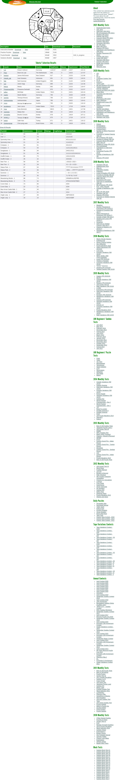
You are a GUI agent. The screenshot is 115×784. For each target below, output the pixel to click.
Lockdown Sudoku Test (103, 78)
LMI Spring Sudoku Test (104, 703)
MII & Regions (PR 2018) (104, 185)
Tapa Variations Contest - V (105, 574)
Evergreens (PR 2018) (103, 180)
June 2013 (99, 333)
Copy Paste (100, 483)
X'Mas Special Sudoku (103, 718)
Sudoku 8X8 (100, 490)
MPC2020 (99, 65)
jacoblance (7, 106)
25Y (97, 73)
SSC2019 (99, 593)
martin (6, 95)
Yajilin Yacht (100, 507)
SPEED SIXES (101, 742)
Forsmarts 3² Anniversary (104, 660)
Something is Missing (103, 696)
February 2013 (101, 337)
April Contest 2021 (102, 590)
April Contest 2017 (102, 615)
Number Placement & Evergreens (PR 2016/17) (104, 207)
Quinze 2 (99, 82)
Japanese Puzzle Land (103, 684)
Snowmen (99, 222)
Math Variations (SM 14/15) (105, 315)
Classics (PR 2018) (102, 195)
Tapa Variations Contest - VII (105, 571)
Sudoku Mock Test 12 (103, 765)
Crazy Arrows (100, 681)
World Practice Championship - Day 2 (103, 401)
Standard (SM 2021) (102, 60)
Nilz (5, 81)
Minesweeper (100, 363)
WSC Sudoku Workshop (104, 610)
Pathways (99, 171)
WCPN (98, 278)
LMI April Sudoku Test (103, 699)
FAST (98, 414)
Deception (99, 448)
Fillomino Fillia (101, 694)
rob (5, 70)
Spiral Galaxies (101, 367)
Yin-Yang (99, 362)
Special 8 (99, 417)
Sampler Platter (101, 736)
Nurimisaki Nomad (102, 505)
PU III (98, 80)
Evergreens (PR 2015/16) (104, 290)
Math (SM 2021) (101, 46)
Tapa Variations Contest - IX (105, 566)
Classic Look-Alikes (102, 738)
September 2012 (101, 345)
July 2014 (99, 325)
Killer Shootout (101, 475)
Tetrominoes (100, 365)
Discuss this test (35, 2)
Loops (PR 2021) (101, 58)
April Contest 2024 (102, 585)
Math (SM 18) (100, 178)
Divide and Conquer (102, 63)
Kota (5, 109)
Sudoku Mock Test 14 (103, 762)
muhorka (6, 112)
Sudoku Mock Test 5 (102, 777)
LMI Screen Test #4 (102, 429)
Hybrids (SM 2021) (102, 36)
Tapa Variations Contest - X (105, 564)
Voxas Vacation (101, 512)
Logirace (99, 481)
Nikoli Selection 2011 (103, 691)
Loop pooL (99, 251)
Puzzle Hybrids (101, 704)
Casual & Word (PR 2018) (104, 176)
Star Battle (99, 373)
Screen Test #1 (101, 721)
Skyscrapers (100, 370)
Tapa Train (99, 515)
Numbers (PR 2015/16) (103, 295)
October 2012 (100, 343)
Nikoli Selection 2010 (103, 728)
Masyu (98, 375)
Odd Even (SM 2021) (103, 31)
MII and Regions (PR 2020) (105, 85)
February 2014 (101, 328)
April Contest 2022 (102, 588)
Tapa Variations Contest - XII (105, 561)
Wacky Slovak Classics (103, 239)
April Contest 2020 (102, 591)
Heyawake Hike (101, 503)
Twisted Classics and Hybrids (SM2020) (103, 88)
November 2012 (101, 342)
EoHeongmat (8, 123)
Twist (98, 701)
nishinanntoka (8, 100)
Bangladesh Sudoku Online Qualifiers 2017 (105, 604)
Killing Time (100, 492)
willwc (6, 92)
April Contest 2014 (102, 640)
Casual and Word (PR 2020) (105, 90)
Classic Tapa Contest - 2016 (105, 517)
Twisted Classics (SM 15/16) (105, 269)
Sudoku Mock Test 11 (103, 767)
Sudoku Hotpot (101, 730)
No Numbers (100, 488)
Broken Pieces (101, 733)
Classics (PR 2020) (102, 116)
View (26, 49)
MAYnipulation (101, 698)
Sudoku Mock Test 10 (103, 769)
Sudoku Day (100, 399)
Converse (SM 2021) (103, 43)
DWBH (98, 431)
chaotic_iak (7, 78)
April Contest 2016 (102, 622)
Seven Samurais (101, 487)
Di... (97, 659)
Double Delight (101, 708)
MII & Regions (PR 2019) (104, 137)
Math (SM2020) (101, 100)
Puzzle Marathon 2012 (103, 495)
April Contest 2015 (102, 633)
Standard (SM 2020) (102, 117)
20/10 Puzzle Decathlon (104, 726)
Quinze (98, 124)
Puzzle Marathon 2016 (103, 246)
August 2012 (100, 347)
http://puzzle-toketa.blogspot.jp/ (99, 20)
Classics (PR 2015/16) (103, 300)
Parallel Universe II (102, 411)
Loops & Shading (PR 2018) (105, 173)
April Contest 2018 (102, 600)
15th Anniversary (101, 601)
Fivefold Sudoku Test (103, 689)
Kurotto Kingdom (101, 510)
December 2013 (101, 330)
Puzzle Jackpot (101, 711)
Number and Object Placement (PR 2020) (103, 109)
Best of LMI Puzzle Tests (104, 460)
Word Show (100, 468)
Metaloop (99, 97)
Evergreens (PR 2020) (103, 99)
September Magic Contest (104, 639)
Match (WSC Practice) (103, 434)
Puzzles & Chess (101, 720)
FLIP (97, 723)
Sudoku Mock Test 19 (103, 753)
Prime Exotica (100, 709)
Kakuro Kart (100, 508)
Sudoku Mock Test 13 (103, 763)
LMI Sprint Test (101, 682)
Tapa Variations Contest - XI (105, 563)
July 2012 (99, 348)
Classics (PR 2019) (102, 158)
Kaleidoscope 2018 (102, 166)
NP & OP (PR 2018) (102, 192)
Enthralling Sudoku (102, 170)
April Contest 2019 (102, 595)
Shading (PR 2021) (102, 35)
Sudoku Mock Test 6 (102, 775)
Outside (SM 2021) (102, 56)
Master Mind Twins (102, 743)
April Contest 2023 (102, 586)
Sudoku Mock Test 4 (102, 779)
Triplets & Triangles (102, 261)
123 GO (98, 471)
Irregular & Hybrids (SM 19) (105, 139)
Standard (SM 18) (102, 193)
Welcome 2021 (101, 67)
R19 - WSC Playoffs (102, 187)
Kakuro (98, 419)
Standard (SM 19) (102, 165)
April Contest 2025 (102, 583)
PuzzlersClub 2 (101, 127)
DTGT (98, 439)
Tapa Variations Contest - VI (105, 573)
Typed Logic (100, 83)
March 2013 (100, 335)
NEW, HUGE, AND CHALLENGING (102, 256)
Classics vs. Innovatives (104, 480)
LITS (97, 368)
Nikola (6, 86)
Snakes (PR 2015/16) (103, 276)
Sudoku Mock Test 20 (103, 752)
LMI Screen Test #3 (102, 466)
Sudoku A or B (101, 679)
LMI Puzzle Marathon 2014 (105, 416)
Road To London (101, 409)
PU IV (98, 77)
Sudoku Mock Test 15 (103, 760)
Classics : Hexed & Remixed (105, 436)
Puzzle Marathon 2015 (103, 310)
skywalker (7, 115)
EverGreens (100, 740)
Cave (98, 358)
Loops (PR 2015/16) (102, 259)
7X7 (97, 407)
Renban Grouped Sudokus (104, 725)
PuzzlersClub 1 (101, 129)
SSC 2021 (99, 29)
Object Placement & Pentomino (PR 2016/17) (104, 214)
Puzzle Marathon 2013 (103, 458)
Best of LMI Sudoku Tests (104, 426)
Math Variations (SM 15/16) (105, 286)
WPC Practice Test (102, 433)
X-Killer (98, 288)
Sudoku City (100, 686)
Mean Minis (100, 92)
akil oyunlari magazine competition (103, 477)
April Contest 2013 (102, 649)
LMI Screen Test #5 (102, 284)
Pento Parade (100, 394)
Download (18, 49)
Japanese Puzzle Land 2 (104, 428)
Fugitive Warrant (101, 470)
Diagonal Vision (101, 493)
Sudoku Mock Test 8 (102, 772)
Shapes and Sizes (102, 497)
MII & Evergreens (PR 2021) (105, 33)
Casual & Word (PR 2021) (104, 38)
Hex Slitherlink (101, 244)
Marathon (99, 205)
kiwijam (6, 75)
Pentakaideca (100, 126)
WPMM (98, 438)
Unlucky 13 (100, 305)
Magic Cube (100, 687)
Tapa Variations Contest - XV (105, 552)
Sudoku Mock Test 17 (103, 757)
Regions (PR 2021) (102, 48)
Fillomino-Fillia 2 (101, 657)
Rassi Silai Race (101, 514)
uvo (5, 84)
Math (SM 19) (100, 143)
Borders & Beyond (102, 473)
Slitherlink (99, 372)
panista (6, 98)
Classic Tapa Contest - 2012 (105, 520)
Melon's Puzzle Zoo (102, 706)
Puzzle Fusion (100, 674)
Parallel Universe (101, 412)
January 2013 (100, 338)
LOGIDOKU (100, 693)
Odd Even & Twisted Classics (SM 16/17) (102, 224)
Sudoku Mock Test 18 (103, 755)
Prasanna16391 (9, 89)
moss (5, 103)
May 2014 (99, 326)
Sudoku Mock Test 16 (103, 758)
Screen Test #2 (101, 676)
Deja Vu (98, 168)
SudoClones (100, 485)
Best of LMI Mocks (102, 672)
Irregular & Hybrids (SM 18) (105, 175)
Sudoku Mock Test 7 (102, 774)
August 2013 (100, 331)
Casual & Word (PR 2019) (104, 141)
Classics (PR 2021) (102, 62)
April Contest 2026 (102, 581)
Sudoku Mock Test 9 (102, 770)
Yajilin (98, 360)
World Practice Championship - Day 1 (103, 404)
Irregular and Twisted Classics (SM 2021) (103, 40)
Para (5, 73)
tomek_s (6, 117)
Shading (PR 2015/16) (103, 267)
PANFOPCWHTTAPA (103, 28)
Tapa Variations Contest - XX (105, 537)
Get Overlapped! (101, 146)
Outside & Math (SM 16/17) (105, 217)
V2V (97, 453)
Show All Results (5, 127)
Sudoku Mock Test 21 (103, 750)
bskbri (6, 120)
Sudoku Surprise (101, 385)
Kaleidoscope (100, 240)
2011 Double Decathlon (103, 677)
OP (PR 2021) (100, 45)
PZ (97, 75)
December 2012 (101, 340)
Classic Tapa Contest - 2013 (105, 519)
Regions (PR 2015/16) (103, 283)
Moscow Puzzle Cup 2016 (104, 617)
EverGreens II (100, 731)
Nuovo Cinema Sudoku (103, 242)
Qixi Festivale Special (103, 735)
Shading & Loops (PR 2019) (105, 144)
